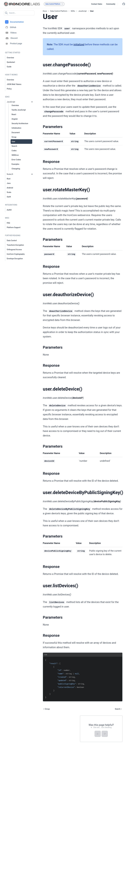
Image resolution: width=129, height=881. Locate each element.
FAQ (8, 223)
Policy (9, 89)
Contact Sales (96, 4)
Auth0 (9, 210)
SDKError (15, 155)
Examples (15, 164)
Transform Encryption (15, 245)
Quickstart (11, 62)
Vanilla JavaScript (19, 110)
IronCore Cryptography (16, 254)
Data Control (12, 240)
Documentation (14, 22)
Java (9, 183)
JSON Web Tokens (14, 84)
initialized (78, 44)
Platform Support (13, 227)
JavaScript (11, 102)
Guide (9, 67)
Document (16, 132)
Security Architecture (20, 123)
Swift (9, 197)
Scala (9, 192)
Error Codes (16, 160)
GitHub (10, 27)
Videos (11, 32)
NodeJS (10, 174)
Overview (10, 58)
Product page (13, 43)
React (14, 114)
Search (14, 146)
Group (14, 137)
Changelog (16, 169)
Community (110, 4)
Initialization (16, 128)
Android (10, 188)
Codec (14, 151)
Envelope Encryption (15, 259)
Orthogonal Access (14, 250)
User (13, 142)
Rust (8, 179)
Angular (15, 119)
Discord (11, 38)
